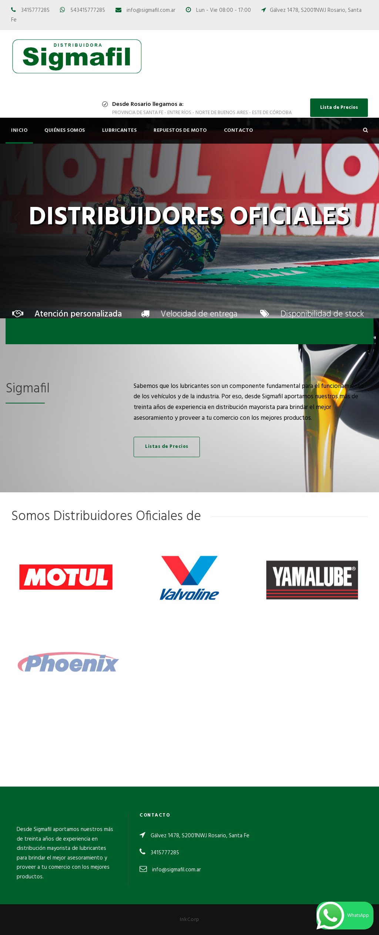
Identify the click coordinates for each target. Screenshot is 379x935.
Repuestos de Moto (180, 130)
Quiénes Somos (64, 130)
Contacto (238, 130)
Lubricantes (119, 130)
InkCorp (189, 919)
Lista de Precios (339, 107)
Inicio (19, 130)
